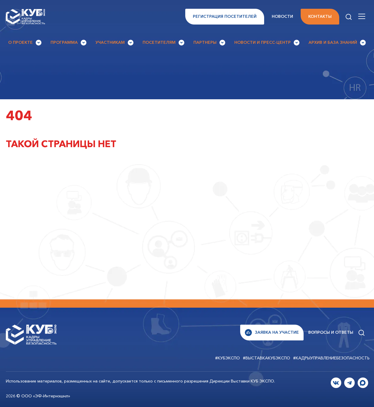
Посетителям (163, 43)
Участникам (115, 43)
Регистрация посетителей (225, 16)
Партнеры (209, 43)
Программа (68, 43)
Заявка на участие (272, 332)
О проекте (24, 43)
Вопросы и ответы (330, 332)
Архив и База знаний (337, 43)
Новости (282, 16)
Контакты (320, 16)
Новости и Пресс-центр (266, 43)
